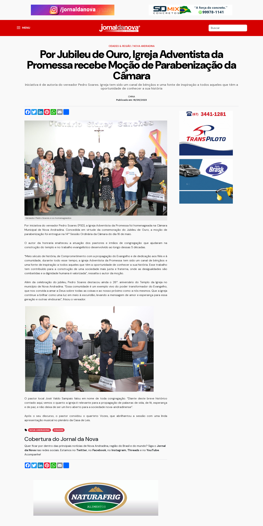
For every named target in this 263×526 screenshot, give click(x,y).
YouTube (152, 450)
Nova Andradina (144, 46)
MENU (26, 28)
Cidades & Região (120, 46)
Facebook (99, 450)
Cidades (58, 430)
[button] (18, 28)
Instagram (119, 450)
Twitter (81, 450)
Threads (133, 450)
